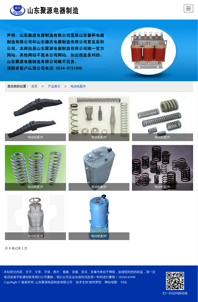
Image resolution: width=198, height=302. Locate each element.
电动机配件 (78, 86)
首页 (34, 86)
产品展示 (54, 86)
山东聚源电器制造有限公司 (53, 282)
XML (123, 282)
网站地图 (111, 282)
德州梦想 (95, 282)
